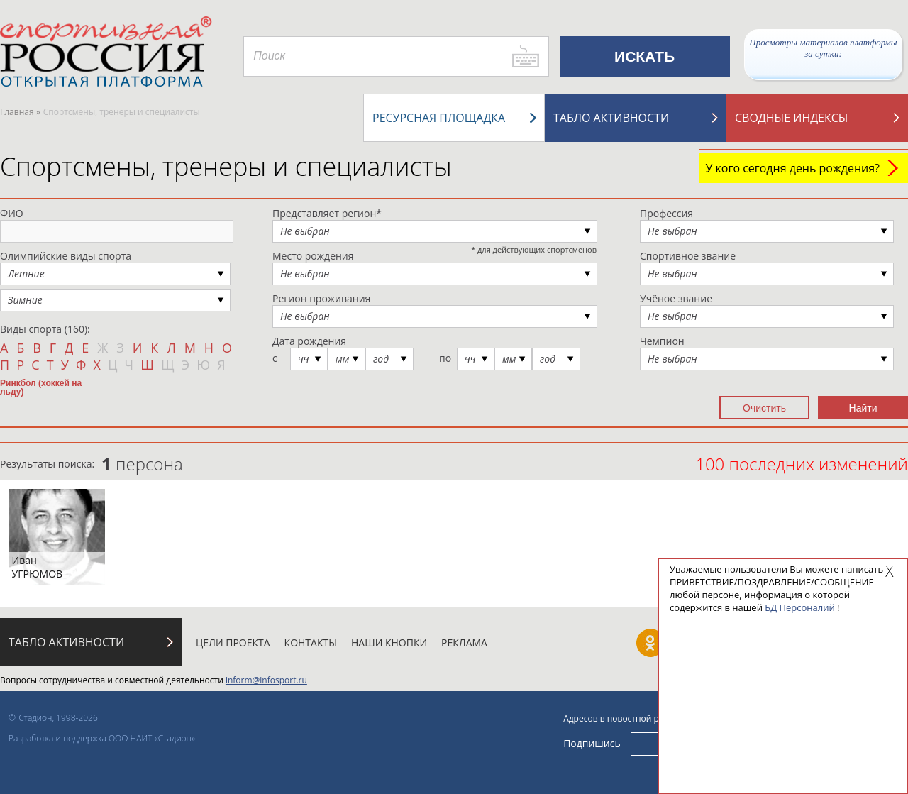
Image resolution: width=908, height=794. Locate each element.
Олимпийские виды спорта (65, 256)
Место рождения (313, 256)
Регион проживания (321, 298)
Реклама (464, 642)
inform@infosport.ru (266, 680)
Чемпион (662, 341)
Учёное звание (676, 298)
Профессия (666, 213)
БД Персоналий (799, 607)
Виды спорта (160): (45, 329)
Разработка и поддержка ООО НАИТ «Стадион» (102, 738)
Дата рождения (309, 341)
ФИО (11, 213)
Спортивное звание (688, 256)
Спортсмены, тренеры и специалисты (226, 166)
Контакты (310, 642)
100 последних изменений (801, 463)
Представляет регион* (327, 213)
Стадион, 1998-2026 (58, 717)
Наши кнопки (389, 642)
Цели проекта (233, 642)
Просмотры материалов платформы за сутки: (823, 48)
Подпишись (592, 743)
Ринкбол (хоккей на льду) (41, 387)
